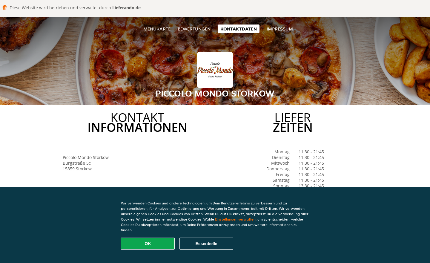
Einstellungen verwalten (235, 219)
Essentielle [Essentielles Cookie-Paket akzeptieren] (206, 243)
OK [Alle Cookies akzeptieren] (148, 243)
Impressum (280, 29)
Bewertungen (194, 29)
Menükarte (157, 29)
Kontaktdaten (238, 29)
